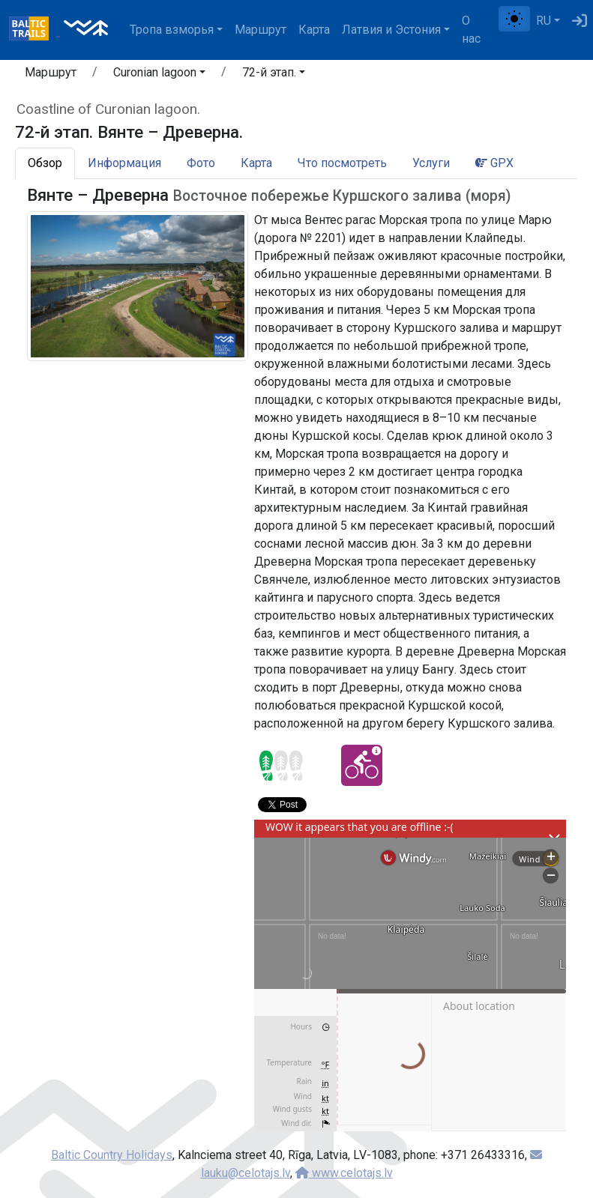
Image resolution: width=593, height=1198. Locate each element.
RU (543, 20)
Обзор (45, 163)
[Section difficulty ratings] (281, 766)
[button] (159, 75)
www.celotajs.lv (344, 1173)
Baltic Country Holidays (111, 1155)
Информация (124, 163)
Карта (314, 29)
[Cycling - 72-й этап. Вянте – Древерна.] (361, 765)
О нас (471, 29)
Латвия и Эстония (391, 29)
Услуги (431, 163)
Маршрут (260, 29)
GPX (494, 163)
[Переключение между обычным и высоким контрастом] (514, 18)
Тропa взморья (172, 29)
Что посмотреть (342, 163)
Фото (201, 163)
